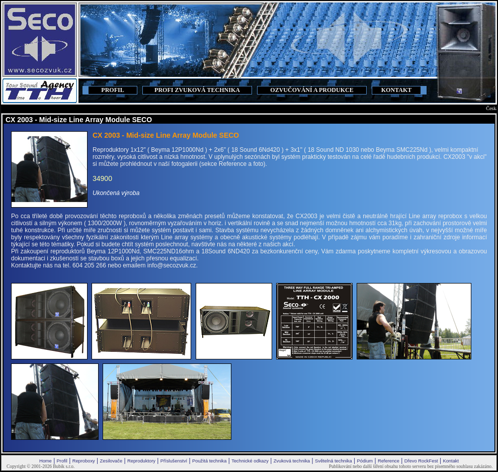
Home (45, 460)
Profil (62, 460)
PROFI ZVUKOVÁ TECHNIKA (197, 89)
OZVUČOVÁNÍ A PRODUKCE (311, 89)
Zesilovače (111, 460)
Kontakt (451, 460)
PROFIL (112, 89)
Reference (388, 460)
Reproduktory (141, 460)
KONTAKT (396, 89)
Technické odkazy (250, 460)
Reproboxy (83, 460)
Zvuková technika (292, 460)
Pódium (365, 460)
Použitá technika (209, 460)
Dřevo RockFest (421, 460)
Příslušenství (173, 460)
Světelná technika (333, 460)
